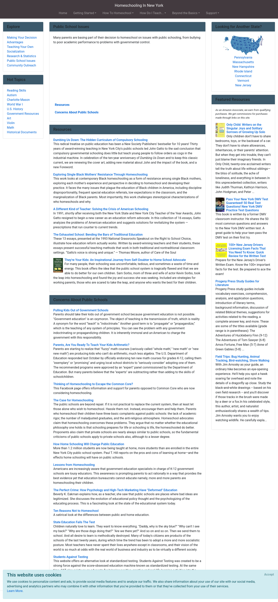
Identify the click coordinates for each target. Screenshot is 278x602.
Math (10, 127)
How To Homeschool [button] (117, 13)
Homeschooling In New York (139, 5)
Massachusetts (243, 62)
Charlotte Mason (18, 100)
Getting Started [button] (83, 13)
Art (9, 118)
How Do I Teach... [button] (152, 13)
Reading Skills (16, 90)
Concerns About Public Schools (76, 112)
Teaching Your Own (20, 47)
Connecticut (243, 76)
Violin (11, 123)
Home (63, 13)
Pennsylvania (243, 57)
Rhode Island (243, 71)
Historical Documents (22, 132)
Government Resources (23, 113)
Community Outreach (21, 65)
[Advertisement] (127, 73)
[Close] (269, 574)
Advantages (15, 42)
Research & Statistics (21, 56)
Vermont (243, 80)
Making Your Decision (22, 37)
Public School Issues (21, 61)
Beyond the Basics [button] (184, 13)
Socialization (16, 51)
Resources (62, 105)
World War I (15, 104)
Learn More (15, 591)
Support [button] (211, 13)
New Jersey (243, 85)
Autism (12, 95)
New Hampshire (243, 67)
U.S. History (15, 109)
